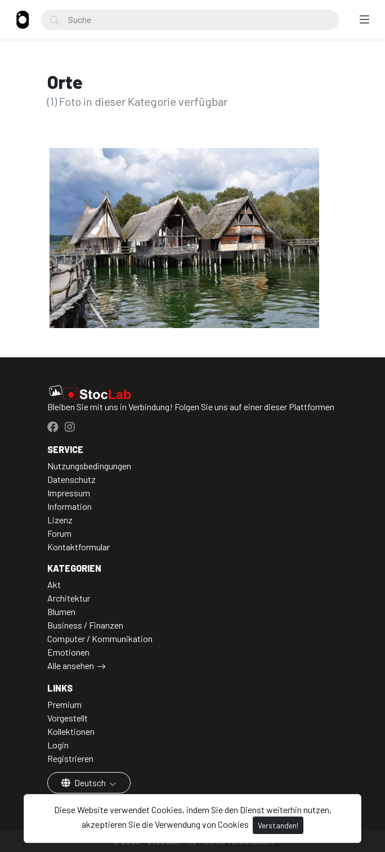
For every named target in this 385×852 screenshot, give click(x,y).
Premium (64, 704)
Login (58, 744)
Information (69, 506)
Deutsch (84, 782)
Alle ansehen (70, 665)
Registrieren (70, 758)
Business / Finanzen (85, 625)
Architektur (68, 598)
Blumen (61, 611)
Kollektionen (71, 731)
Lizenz (60, 519)
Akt (54, 584)
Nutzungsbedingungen (89, 465)
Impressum (68, 492)
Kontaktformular (78, 546)
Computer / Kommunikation (100, 638)
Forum (59, 533)
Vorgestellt (67, 717)
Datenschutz (71, 479)
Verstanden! (278, 825)
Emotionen (68, 652)
